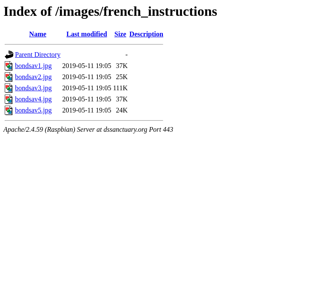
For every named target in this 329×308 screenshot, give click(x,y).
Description (146, 34)
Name (37, 34)
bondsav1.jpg (33, 65)
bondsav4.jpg (33, 99)
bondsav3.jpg (33, 88)
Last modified (86, 34)
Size (120, 34)
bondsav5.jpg (33, 110)
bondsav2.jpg (33, 76)
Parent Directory (37, 54)
